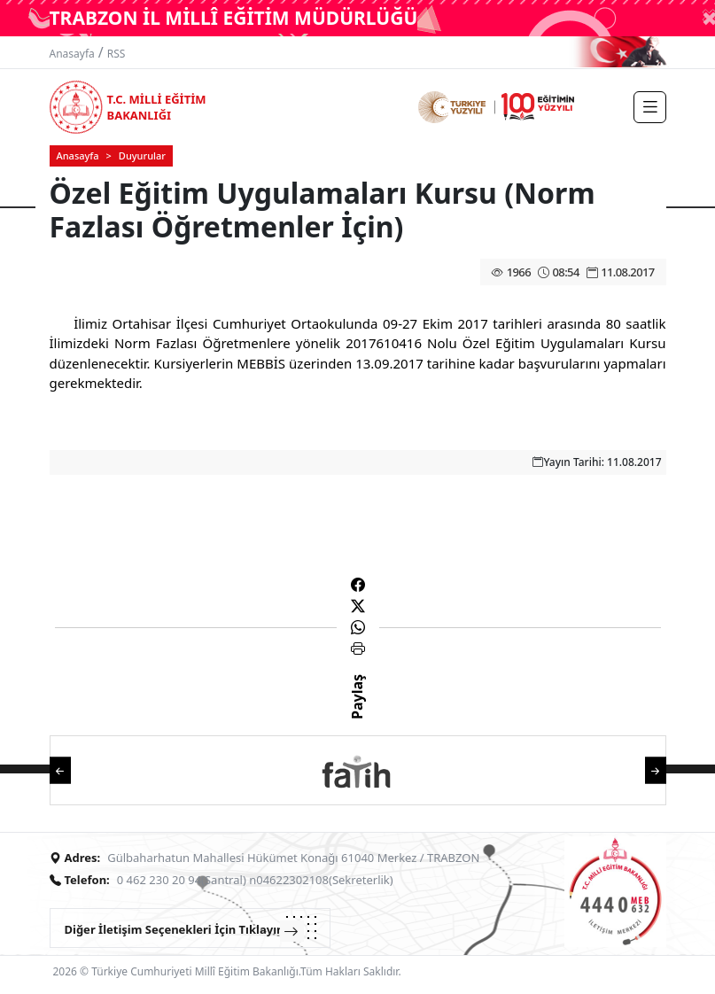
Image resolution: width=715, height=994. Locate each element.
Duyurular (142, 155)
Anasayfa (72, 53)
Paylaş (357, 712)
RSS (116, 53)
